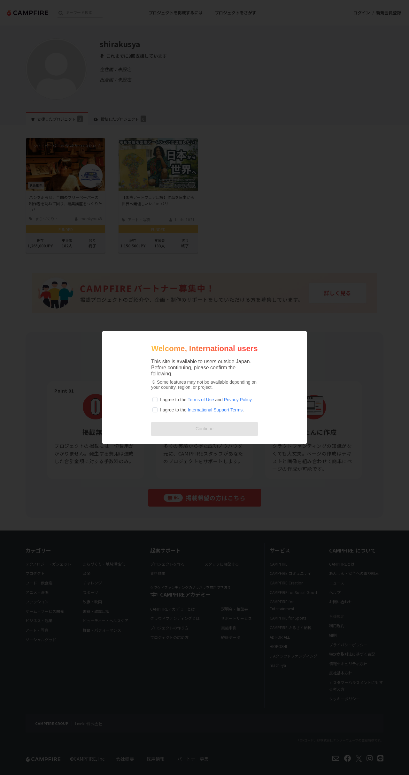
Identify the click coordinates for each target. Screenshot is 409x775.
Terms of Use (201, 399)
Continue (204, 428)
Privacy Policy (237, 399)
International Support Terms (215, 409)
